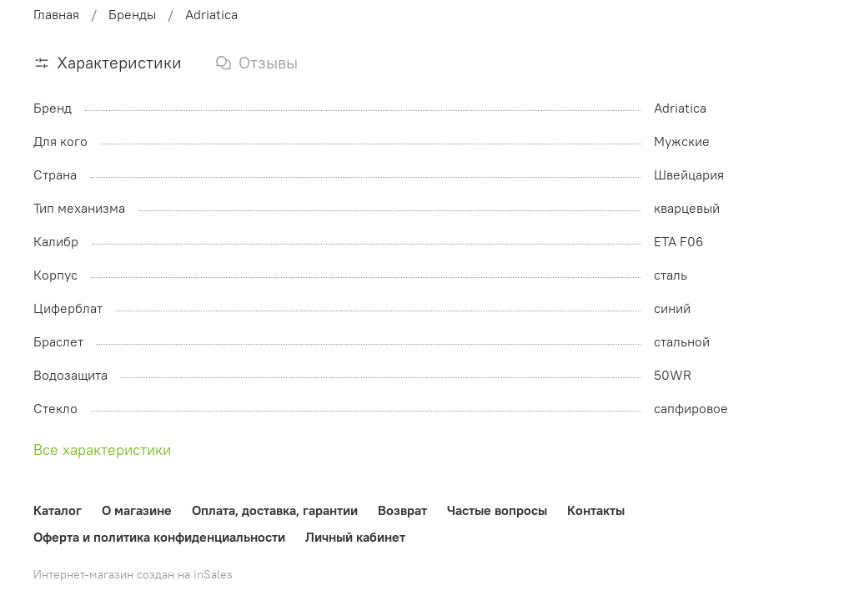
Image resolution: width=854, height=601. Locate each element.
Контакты (596, 510)
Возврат (402, 510)
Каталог (57, 510)
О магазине (137, 510)
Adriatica (211, 14)
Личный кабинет (355, 536)
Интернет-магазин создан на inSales (133, 574)
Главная (56, 14)
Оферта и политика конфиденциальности (159, 536)
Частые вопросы (497, 510)
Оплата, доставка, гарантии (275, 510)
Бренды (132, 14)
